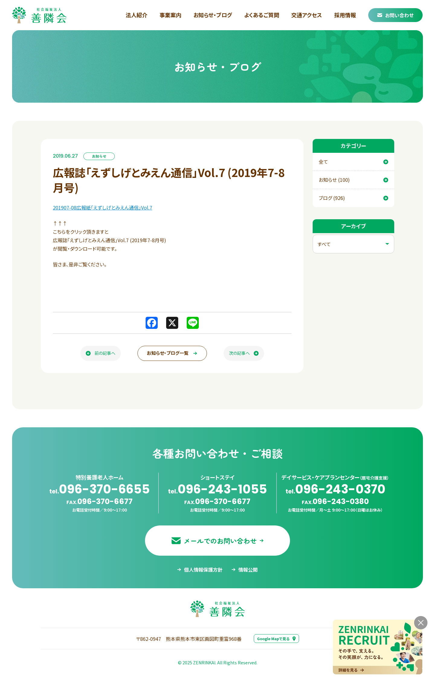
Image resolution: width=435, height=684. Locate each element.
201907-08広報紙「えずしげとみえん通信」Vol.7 (102, 207)
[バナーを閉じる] (420, 622)
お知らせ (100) (353, 179)
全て (353, 161)
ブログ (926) (353, 197)
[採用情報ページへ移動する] (377, 647)
